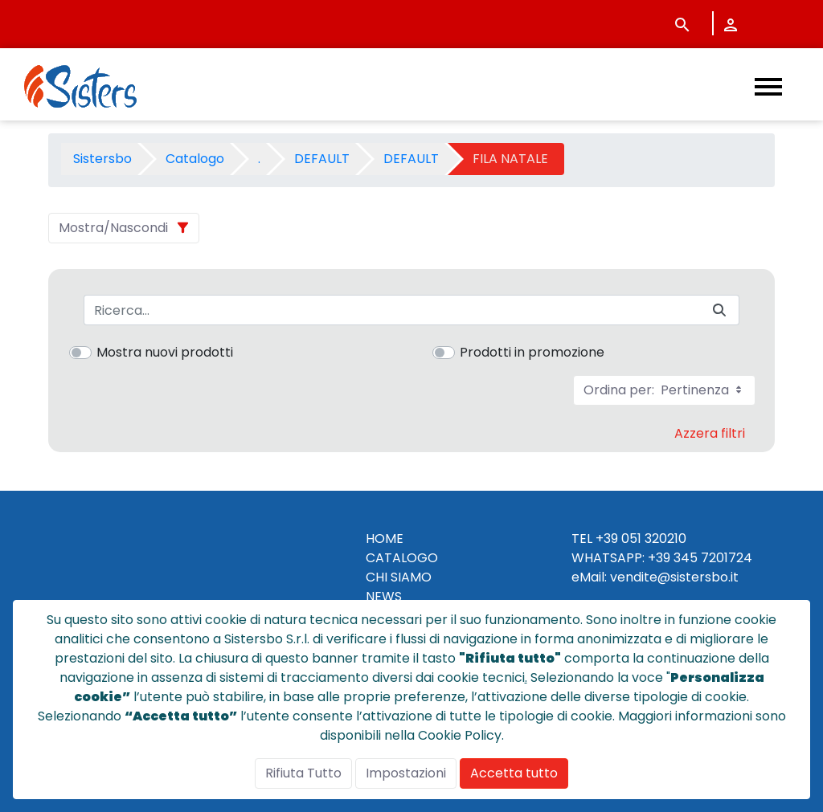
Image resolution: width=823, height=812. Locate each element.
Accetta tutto (514, 773)
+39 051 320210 (641, 538)
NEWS (384, 596)
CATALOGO (402, 558)
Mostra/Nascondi (113, 227)
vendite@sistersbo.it (674, 577)
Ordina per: (664, 390)
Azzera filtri (709, 433)
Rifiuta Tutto (303, 773)
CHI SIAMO (399, 577)
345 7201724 (713, 558)
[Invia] (719, 310)
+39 (659, 558)
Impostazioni (406, 773)
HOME (384, 538)
